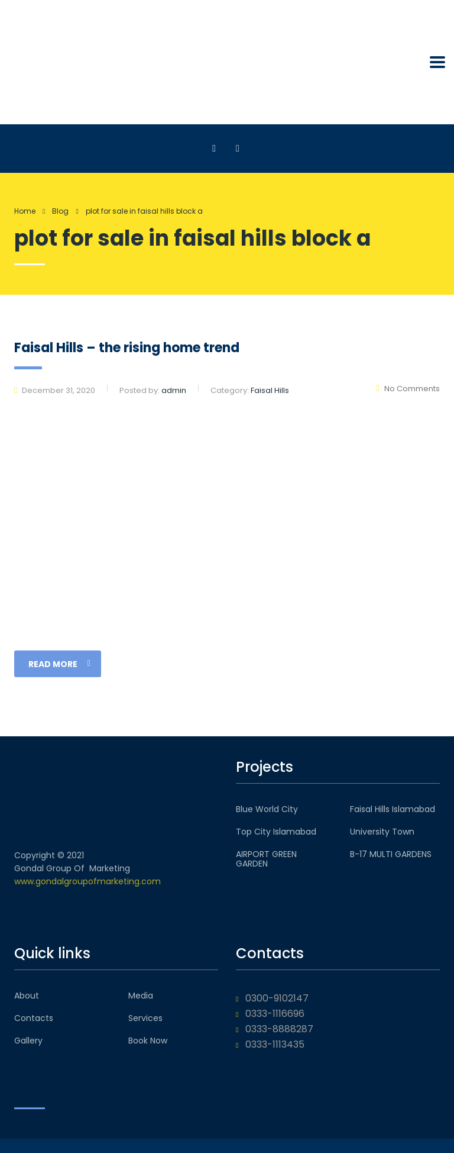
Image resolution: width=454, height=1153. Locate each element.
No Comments (408, 388)
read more (59, 664)
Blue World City (267, 809)
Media (140, 995)
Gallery (28, 1040)
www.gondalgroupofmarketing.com (87, 881)
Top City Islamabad (276, 831)
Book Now (147, 1040)
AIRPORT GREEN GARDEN (266, 858)
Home (24, 211)
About (26, 995)
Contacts (33, 1018)
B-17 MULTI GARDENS (391, 854)
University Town (382, 831)
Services (145, 1018)
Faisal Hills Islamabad (392, 809)
